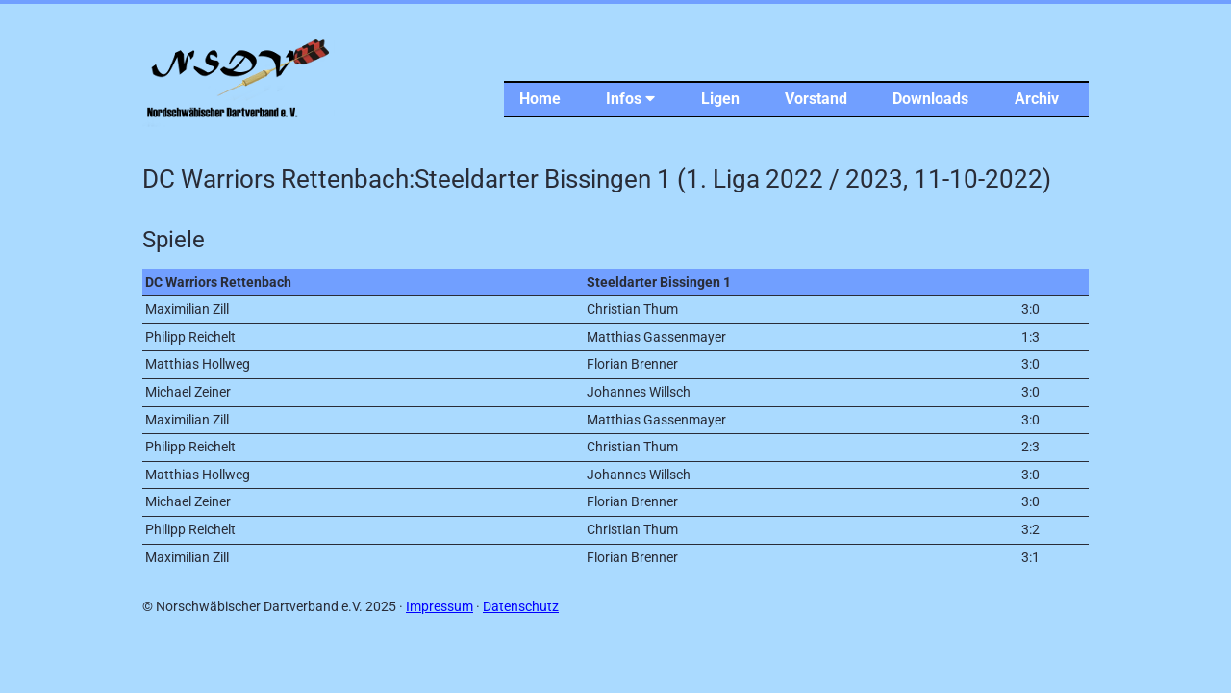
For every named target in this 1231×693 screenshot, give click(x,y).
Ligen (720, 99)
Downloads (930, 99)
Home (540, 99)
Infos (630, 99)
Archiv (1037, 99)
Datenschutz (521, 607)
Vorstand (816, 99)
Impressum (439, 607)
